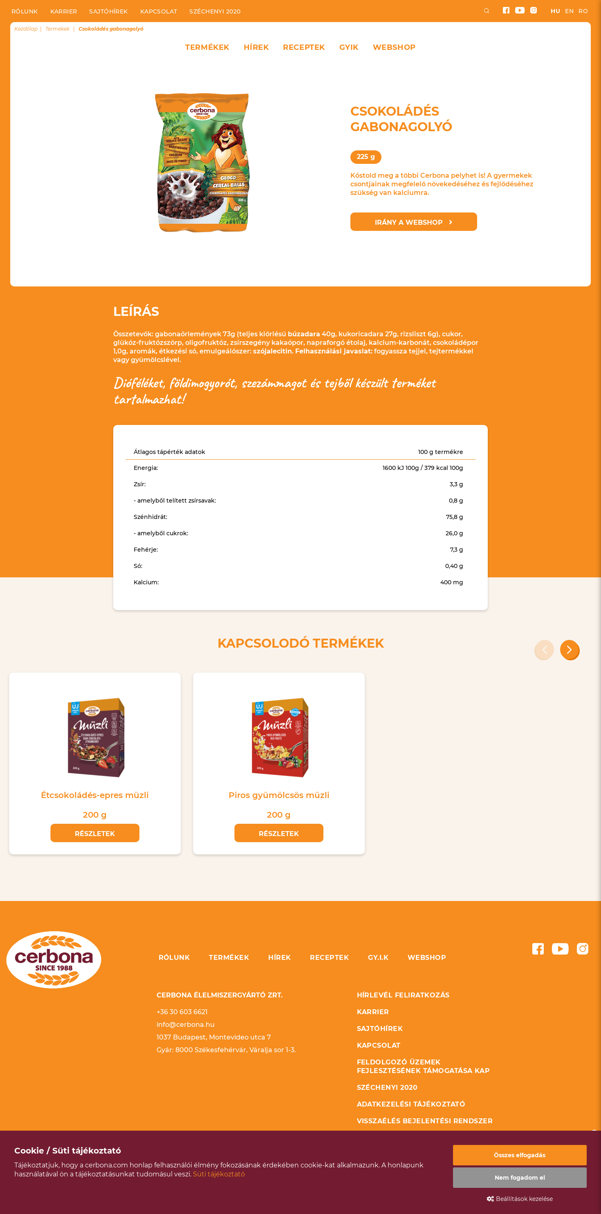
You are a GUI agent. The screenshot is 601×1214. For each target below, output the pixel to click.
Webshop (394, 47)
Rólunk (24, 11)
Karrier (63, 11)
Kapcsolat (158, 11)
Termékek (207, 47)
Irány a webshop (414, 222)
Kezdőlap (26, 29)
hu (555, 11)
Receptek (304, 47)
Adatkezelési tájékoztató (411, 1104)
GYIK (349, 47)
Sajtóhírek (108, 11)
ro (583, 11)
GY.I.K (378, 957)
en (569, 11)
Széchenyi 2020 (214, 11)
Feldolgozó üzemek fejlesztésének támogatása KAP (423, 1066)
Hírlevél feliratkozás (403, 995)
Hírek (256, 47)
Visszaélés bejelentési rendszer (425, 1121)
